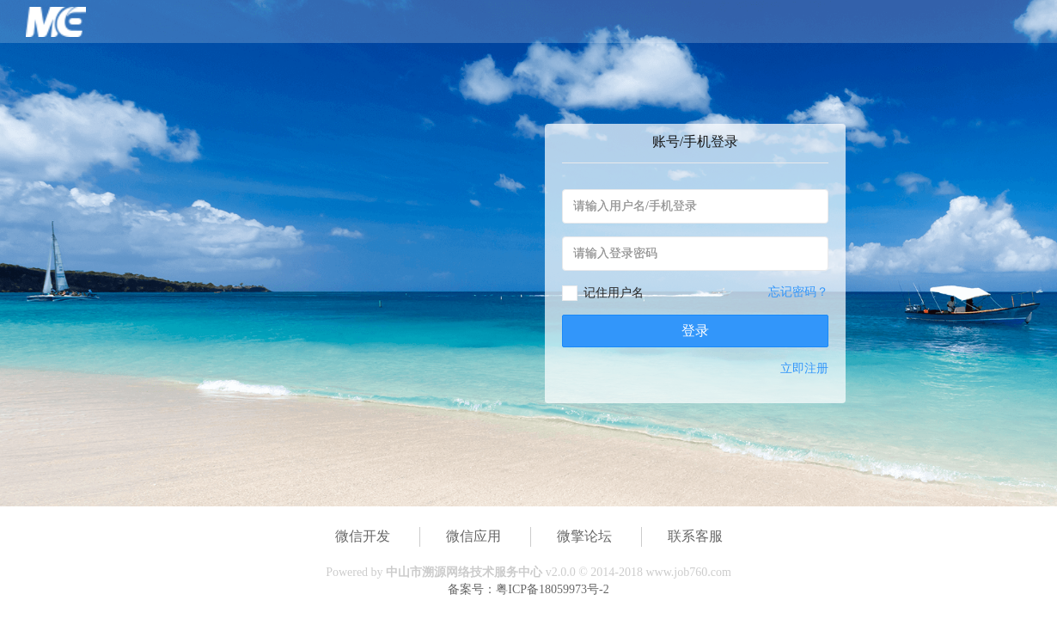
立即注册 (804, 368)
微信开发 (362, 536)
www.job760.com (687, 572)
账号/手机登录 (695, 141)
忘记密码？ (798, 291)
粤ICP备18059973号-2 (552, 589)
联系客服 (695, 536)
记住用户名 (613, 292)
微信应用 (473, 536)
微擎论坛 (584, 536)
